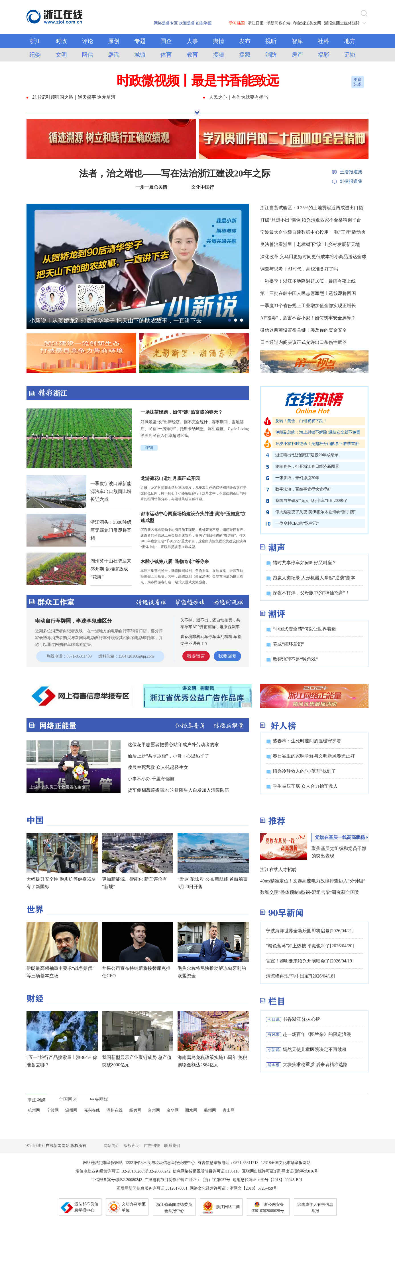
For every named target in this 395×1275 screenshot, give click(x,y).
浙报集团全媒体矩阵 (346, 23)
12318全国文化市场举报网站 (286, 1163)
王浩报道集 (351, 171)
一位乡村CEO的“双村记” (297, 523)
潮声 (276, 547)
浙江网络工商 (228, 1207)
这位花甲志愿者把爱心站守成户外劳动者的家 (173, 744)
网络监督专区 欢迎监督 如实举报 (183, 23)
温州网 (71, 1110)
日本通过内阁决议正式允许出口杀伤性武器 (303, 342)
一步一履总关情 (151, 187)
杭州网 (34, 1110)
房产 (297, 55)
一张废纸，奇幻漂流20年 (297, 478)
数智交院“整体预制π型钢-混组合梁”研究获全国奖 (309, 892)
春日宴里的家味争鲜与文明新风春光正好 (314, 755)
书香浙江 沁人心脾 (301, 1019)
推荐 (276, 820)
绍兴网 (135, 1110)
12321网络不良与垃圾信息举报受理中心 (160, 1163)
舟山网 (229, 1110)
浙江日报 (256, 23)
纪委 (35, 55)
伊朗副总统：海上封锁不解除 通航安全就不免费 (317, 432)
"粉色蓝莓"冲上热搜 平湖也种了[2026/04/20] (310, 945)
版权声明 (132, 1145)
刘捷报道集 (351, 181)
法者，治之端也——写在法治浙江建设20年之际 (174, 173)
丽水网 (191, 1110)
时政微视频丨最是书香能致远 (197, 80)
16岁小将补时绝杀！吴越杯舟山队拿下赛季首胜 (317, 444)
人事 (192, 41)
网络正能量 (56, 725)
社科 (323, 41)
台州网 (154, 1110)
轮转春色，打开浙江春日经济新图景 (307, 466)
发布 (245, 41)
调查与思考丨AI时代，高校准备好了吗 (299, 268)
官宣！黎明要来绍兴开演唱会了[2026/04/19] (310, 960)
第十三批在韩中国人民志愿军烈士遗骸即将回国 (308, 293)
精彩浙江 (138, 393)
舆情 (218, 41)
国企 (166, 41)
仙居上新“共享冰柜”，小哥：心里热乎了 (168, 755)
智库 (297, 41)
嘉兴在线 (92, 1110)
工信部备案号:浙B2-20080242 (116, 1180)
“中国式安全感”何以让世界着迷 (304, 629)
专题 (140, 41)
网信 (87, 55)
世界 (35, 909)
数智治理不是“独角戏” (295, 659)
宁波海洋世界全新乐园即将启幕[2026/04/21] (310, 930)
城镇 (140, 55)
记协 (349, 55)
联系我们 (172, 1145)
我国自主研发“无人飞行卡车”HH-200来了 (311, 500)
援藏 (245, 55)
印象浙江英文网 (307, 23)
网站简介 (111, 1145)
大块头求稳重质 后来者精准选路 (315, 1064)
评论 (87, 41)
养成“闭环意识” (288, 644)
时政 (61, 41)
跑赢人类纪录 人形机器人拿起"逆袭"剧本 (314, 577)
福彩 (323, 55)
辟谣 (113, 55)
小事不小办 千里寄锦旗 (151, 778)
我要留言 (196, 656)
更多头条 (358, 81)
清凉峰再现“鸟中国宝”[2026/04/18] (300, 976)
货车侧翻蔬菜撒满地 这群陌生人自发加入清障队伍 (178, 790)
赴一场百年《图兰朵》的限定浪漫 (317, 1034)
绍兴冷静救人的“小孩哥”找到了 (304, 771)
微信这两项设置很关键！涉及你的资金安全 (303, 330)
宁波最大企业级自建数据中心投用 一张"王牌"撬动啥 (312, 232)
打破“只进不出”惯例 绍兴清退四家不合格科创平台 (310, 219)
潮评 (276, 613)
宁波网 (53, 1110)
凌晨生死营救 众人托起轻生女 (158, 767)
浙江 (35, 41)
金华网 (173, 1110)
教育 (192, 55)
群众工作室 (55, 601)
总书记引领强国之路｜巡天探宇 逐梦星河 (73, 97)
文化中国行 (202, 187)
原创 (113, 41)
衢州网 (210, 1110)
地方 (349, 41)
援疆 (218, 55)
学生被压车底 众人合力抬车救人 (305, 786)
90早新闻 (286, 912)
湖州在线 (115, 1110)
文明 (61, 55)
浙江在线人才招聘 (278, 869)
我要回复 (227, 656)
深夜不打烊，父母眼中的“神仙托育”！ (311, 592)
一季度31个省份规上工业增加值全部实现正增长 (308, 305)
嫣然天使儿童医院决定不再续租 (315, 1049)
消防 (271, 55)
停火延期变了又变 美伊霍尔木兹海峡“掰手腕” (315, 512)
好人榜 (282, 725)
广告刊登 (152, 1145)
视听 (271, 41)
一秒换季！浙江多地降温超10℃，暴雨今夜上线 (308, 281)
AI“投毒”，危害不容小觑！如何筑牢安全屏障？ (308, 317)
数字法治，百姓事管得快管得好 (303, 489)
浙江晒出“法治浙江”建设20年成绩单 (307, 455)
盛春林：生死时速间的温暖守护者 (307, 740)
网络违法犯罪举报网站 (103, 1163)
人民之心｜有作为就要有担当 (238, 97)
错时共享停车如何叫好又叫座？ (305, 562)
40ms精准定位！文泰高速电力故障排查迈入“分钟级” (312, 880)
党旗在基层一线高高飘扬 (340, 837)
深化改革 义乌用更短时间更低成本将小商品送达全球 (313, 256)
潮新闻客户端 (278, 23)
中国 (35, 820)
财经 (35, 998)
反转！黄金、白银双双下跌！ (301, 421)
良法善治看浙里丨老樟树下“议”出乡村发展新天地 (310, 244)
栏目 (276, 1001)
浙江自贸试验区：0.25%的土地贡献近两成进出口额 (311, 207)
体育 (166, 55)
